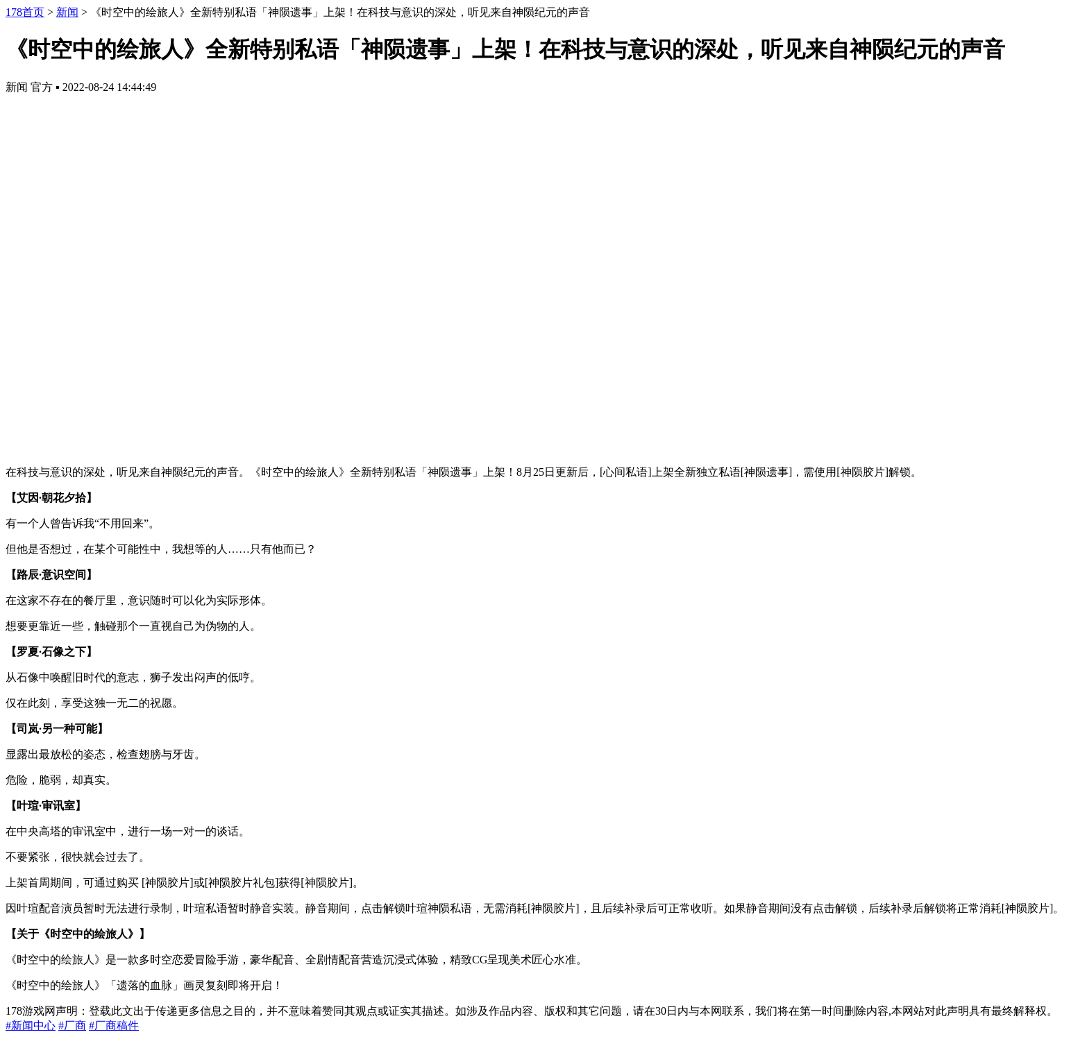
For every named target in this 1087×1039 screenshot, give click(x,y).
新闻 (67, 12)
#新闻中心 (31, 1025)
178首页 (25, 12)
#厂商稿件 (114, 1025)
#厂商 (72, 1025)
